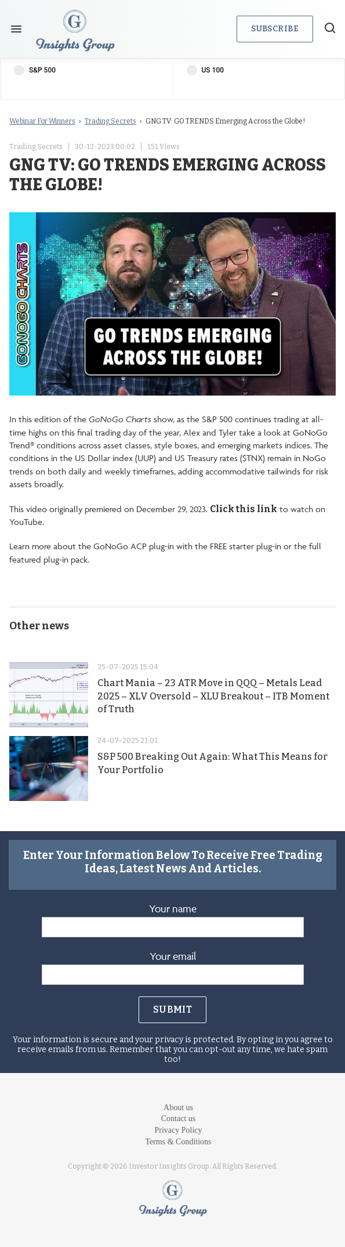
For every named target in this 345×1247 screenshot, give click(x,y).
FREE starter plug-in (245, 546)
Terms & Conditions (178, 1141)
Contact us (178, 1118)
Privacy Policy (178, 1130)
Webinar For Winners (42, 121)
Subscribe (275, 29)
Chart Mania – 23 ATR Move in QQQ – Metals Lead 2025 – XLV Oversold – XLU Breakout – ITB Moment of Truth (213, 696)
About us (178, 1107)
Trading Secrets (110, 121)
